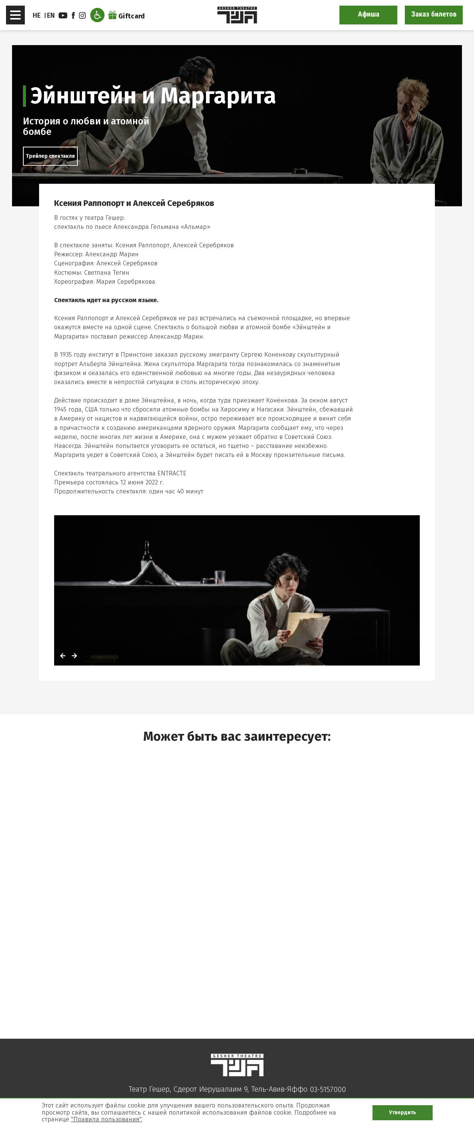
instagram (82, 15)
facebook (73, 15)
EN (51, 15)
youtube (63, 15)
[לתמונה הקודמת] (63, 656)
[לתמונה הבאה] (74, 656)
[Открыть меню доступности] (97, 15)
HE (37, 15)
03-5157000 (328, 1089)
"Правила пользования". (106, 1119)
